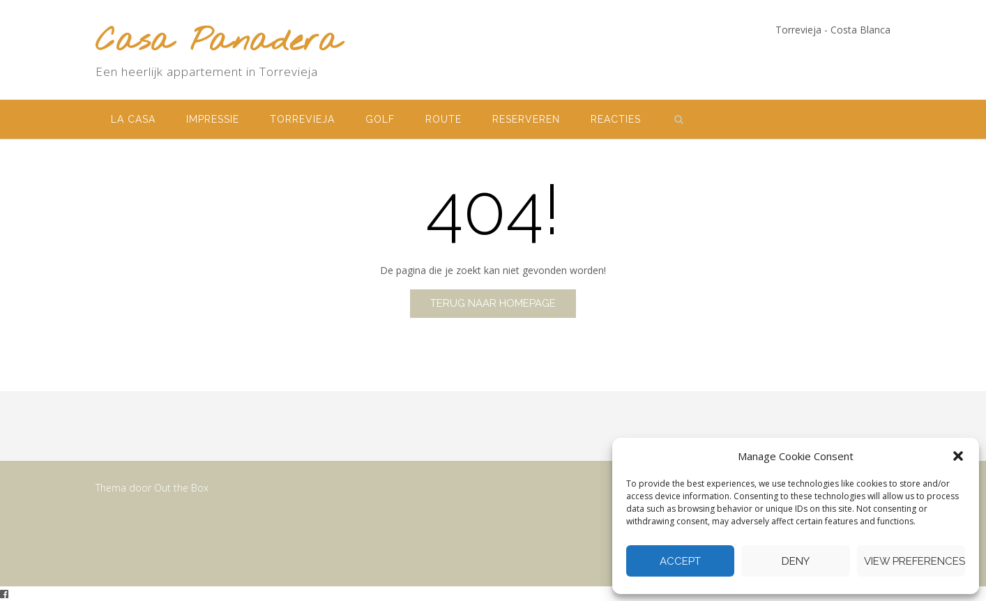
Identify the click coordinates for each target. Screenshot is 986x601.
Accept (680, 561)
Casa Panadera (218, 42)
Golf (380, 119)
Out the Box (181, 487)
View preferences (914, 561)
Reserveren (526, 119)
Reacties (616, 119)
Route (443, 119)
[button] (958, 456)
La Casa (133, 119)
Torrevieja (302, 119)
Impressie (212, 119)
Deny (796, 561)
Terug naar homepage (493, 303)
